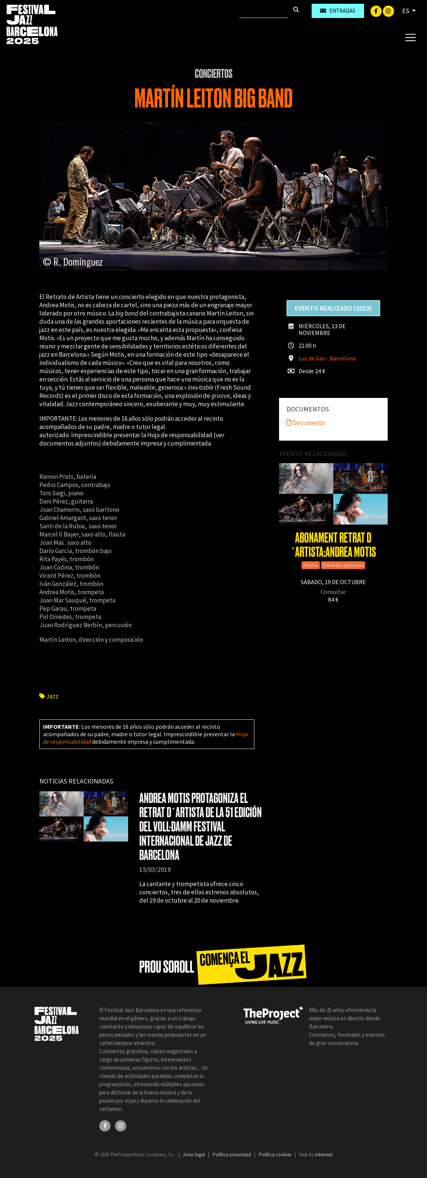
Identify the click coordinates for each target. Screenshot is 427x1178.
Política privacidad (232, 1154)
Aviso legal (194, 1154)
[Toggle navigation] (410, 37)
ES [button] (406, 11)
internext (324, 1154)
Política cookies (276, 1154)
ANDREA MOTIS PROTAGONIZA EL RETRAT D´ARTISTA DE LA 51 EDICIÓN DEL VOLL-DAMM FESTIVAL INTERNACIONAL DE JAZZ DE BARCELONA (200, 827)
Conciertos (214, 74)
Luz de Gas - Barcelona (327, 358)
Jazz (48, 696)
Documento (306, 423)
